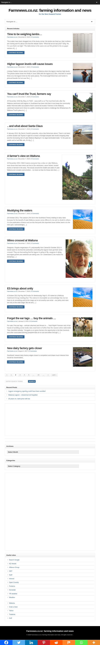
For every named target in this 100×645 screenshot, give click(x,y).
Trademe (12, 614)
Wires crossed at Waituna (22, 240)
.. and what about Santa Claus (25, 126)
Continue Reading (15, 52)
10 (38, 375)
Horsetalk (12, 590)
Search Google (14, 560)
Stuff (10, 575)
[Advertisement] (24, 419)
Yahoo (11, 611)
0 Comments (35, 37)
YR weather (13, 594)
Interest (11, 579)
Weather (12, 597)
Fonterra (12, 586)
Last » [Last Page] (54, 375)
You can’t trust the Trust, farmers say (29, 93)
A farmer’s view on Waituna (23, 156)
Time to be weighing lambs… (24, 34)
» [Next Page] (48, 375)
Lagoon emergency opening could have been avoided (26, 391)
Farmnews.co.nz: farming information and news (50, 10)
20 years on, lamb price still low (19, 399)
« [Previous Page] (6, 375)
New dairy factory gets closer (24, 348)
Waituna (12, 603)
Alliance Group (14, 567)
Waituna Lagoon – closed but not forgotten (23, 395)
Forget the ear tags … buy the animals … (31, 318)
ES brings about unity (20, 288)
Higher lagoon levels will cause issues (30, 64)
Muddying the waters (19, 210)
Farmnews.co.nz (12, 37)
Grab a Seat (13, 607)
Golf (10, 618)
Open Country (14, 582)
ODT (10, 571)
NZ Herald (12, 564)
